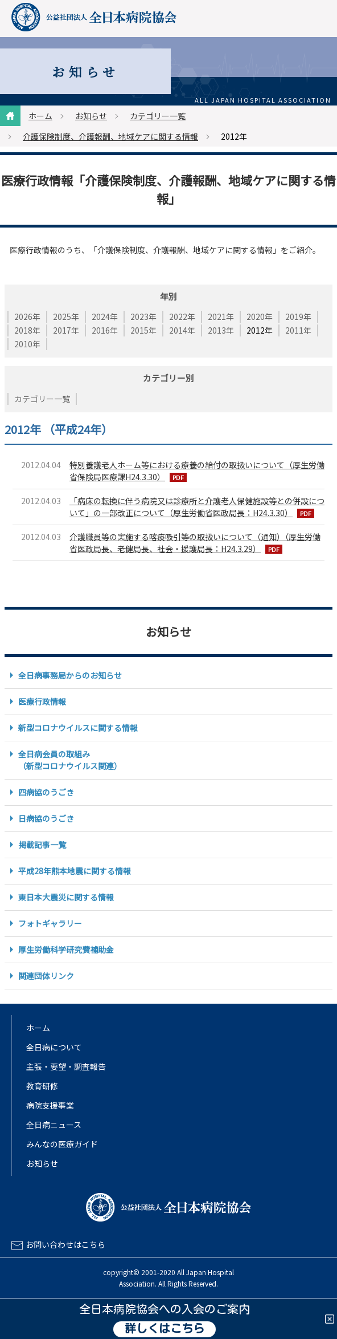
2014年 (182, 330)
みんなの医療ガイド (62, 1144)
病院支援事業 (50, 1105)
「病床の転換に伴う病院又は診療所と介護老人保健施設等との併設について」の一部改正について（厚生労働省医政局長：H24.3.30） (196, 506)
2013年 (221, 330)
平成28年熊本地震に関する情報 (74, 871)
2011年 (298, 330)
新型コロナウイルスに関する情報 (78, 727)
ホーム (40, 115)
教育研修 (42, 1086)
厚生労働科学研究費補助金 (66, 949)
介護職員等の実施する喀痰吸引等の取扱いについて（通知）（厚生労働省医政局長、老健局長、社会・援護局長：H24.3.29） (194, 542)
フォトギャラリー (50, 923)
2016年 (105, 330)
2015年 (143, 330)
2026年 (27, 316)
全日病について (54, 1047)
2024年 (105, 316)
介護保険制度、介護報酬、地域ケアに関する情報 (110, 136)
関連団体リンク (46, 975)
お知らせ (91, 115)
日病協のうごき (46, 818)
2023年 (143, 316)
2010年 (27, 344)
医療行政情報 (42, 701)
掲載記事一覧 (42, 844)
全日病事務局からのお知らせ (70, 675)
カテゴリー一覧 (158, 115)
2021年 (221, 316)
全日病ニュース (53, 1124)
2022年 (182, 316)
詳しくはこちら (164, 1329)
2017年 (66, 330)
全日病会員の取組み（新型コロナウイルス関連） (70, 760)
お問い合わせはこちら (65, 1244)
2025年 (66, 316)
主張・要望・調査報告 (66, 1066)
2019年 (298, 316)
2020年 (259, 316)
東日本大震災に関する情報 (66, 897)
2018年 (27, 330)
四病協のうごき (46, 792)
